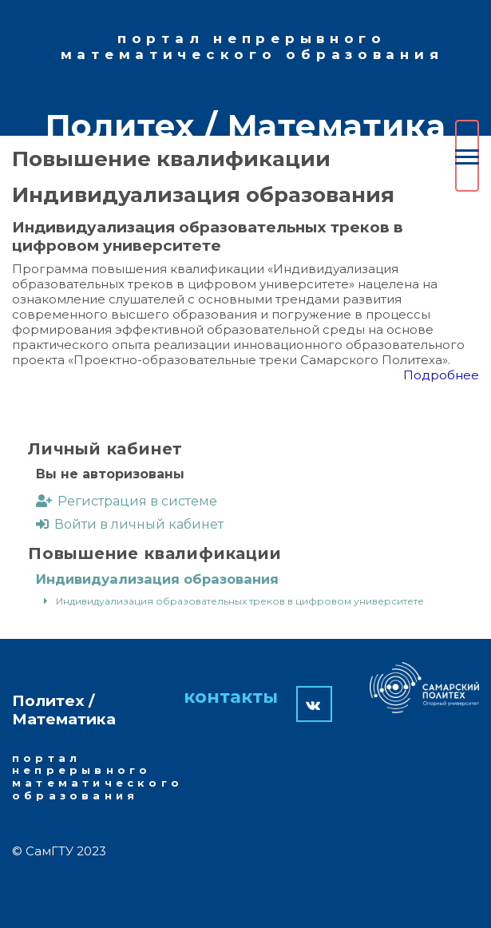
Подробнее (441, 375)
